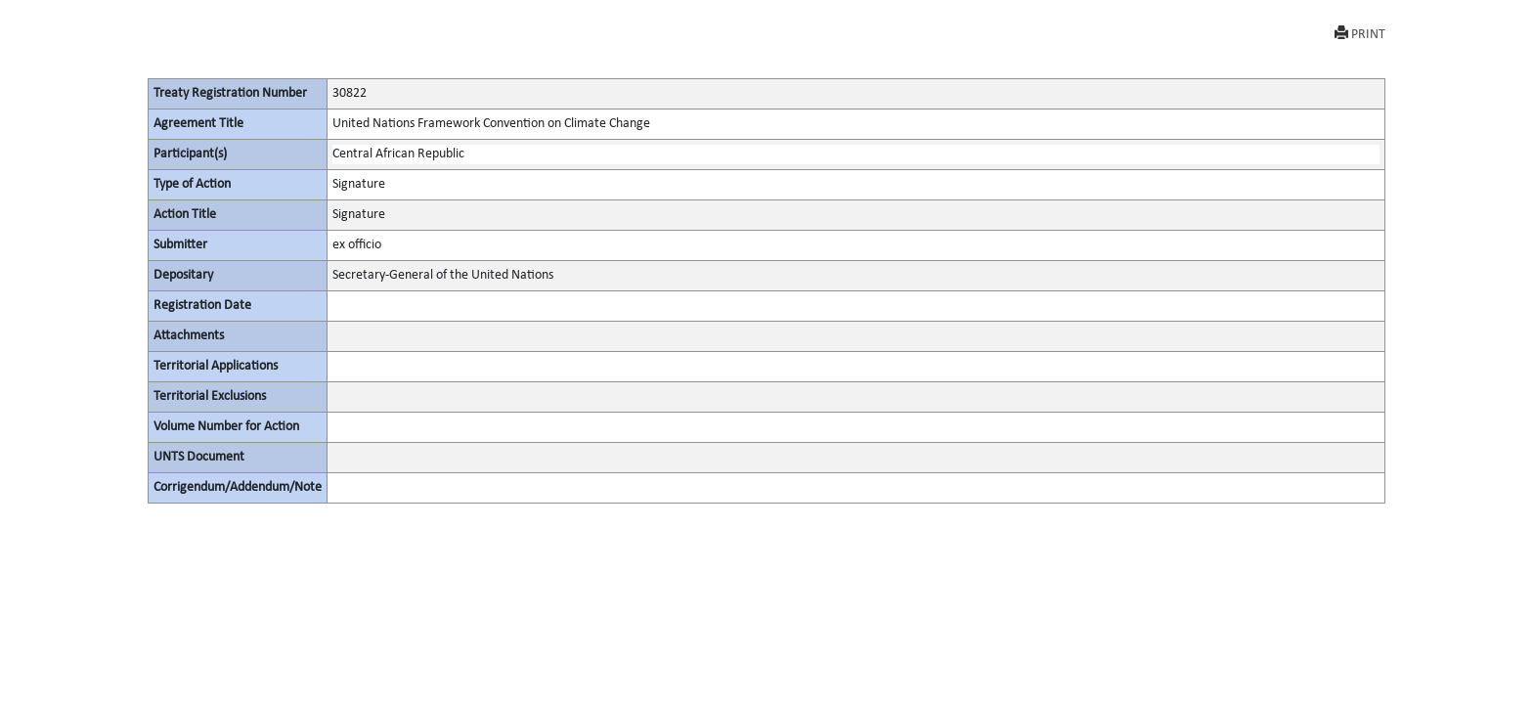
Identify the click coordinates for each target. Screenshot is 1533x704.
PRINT (1360, 33)
